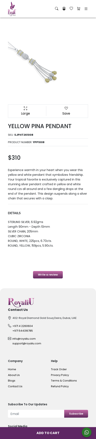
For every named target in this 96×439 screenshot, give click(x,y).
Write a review (48, 275)
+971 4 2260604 (22, 326)
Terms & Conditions (64, 381)
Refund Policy (60, 386)
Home (12, 369)
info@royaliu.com (24, 339)
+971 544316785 (22, 331)
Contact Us (15, 386)
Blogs (11, 381)
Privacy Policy (60, 375)
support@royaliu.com (26, 343)
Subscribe (76, 414)
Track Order (59, 369)
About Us (14, 375)
